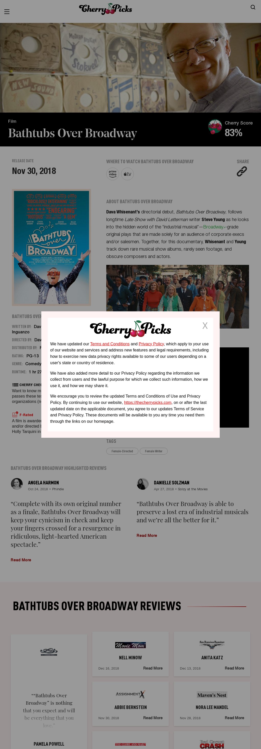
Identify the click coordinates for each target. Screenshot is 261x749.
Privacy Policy (151, 344)
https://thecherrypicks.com (148, 402)
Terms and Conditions (110, 344)
